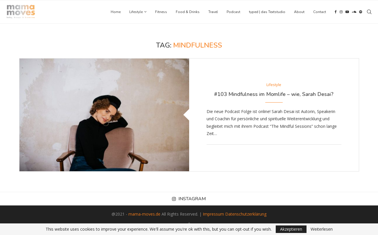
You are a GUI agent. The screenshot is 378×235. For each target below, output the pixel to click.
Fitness (161, 12)
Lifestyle (136, 12)
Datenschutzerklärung (245, 214)
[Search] (369, 11)
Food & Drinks (188, 12)
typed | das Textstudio (267, 12)
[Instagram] (341, 11)
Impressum (213, 214)
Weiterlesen (322, 229)
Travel (213, 12)
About (299, 12)
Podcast (233, 12)
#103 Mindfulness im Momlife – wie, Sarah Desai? (274, 94)
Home (116, 12)
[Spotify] (360, 11)
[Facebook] (336, 11)
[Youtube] (347, 11)
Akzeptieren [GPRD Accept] (291, 229)
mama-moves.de (144, 214)
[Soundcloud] (354, 11)
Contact (319, 12)
